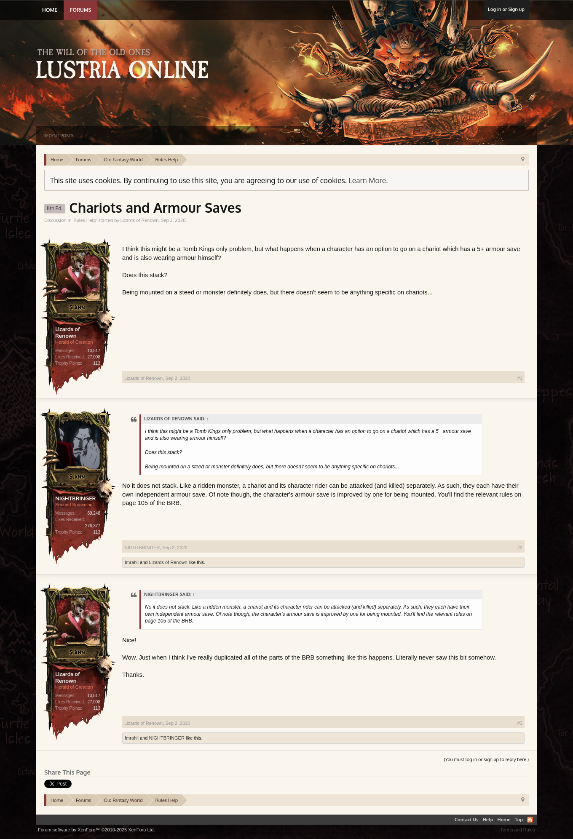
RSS (530, 820)
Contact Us (467, 820)
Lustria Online (125, 65)
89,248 (93, 513)
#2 (519, 547)
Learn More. (368, 180)
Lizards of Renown (139, 220)
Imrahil (132, 562)
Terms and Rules (517, 829)
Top (519, 820)
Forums (80, 10)
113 (96, 363)
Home (49, 10)
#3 (519, 723)
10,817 (93, 350)
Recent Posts (58, 135)
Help (488, 820)
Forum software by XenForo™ (96, 829)
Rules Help (85, 220)
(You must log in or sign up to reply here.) (486, 759)
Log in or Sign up (506, 9)
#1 (519, 378)
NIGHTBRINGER (75, 498)
